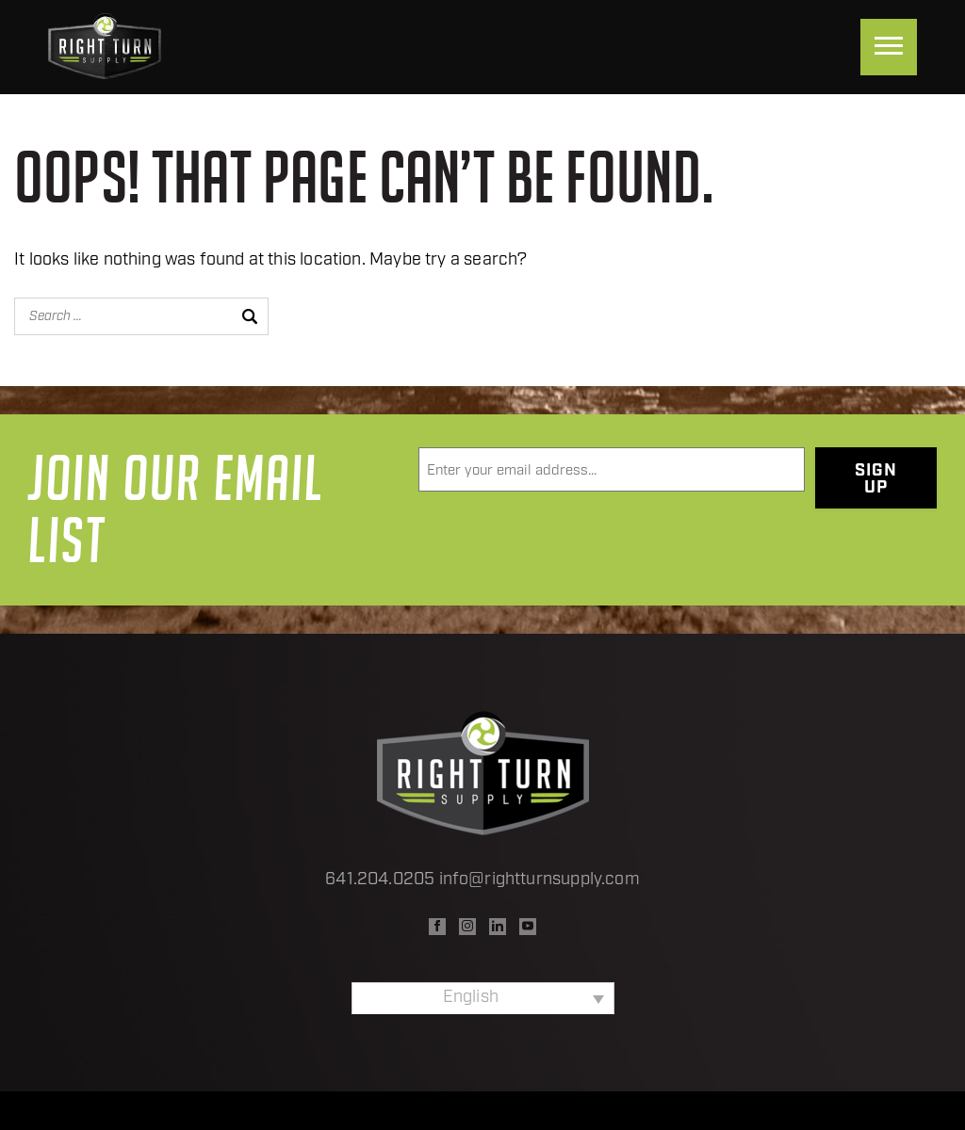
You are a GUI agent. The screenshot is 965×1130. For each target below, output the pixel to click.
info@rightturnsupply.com (539, 880)
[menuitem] (483, 998)
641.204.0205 (379, 880)
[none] (483, 998)
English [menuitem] (471, 998)
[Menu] (888, 47)
